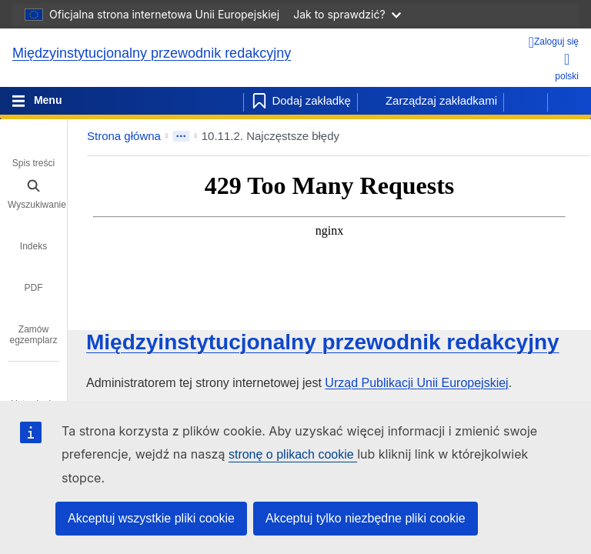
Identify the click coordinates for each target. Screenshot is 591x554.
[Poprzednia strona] (525, 101)
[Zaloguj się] (554, 42)
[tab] (33, 152)
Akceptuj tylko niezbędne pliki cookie (365, 518)
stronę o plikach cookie (293, 454)
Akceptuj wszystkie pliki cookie (151, 518)
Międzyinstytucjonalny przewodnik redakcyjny (151, 53)
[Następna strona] (569, 101)
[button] (536, 136)
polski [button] (567, 67)
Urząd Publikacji (416, 382)
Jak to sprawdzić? (346, 14)
